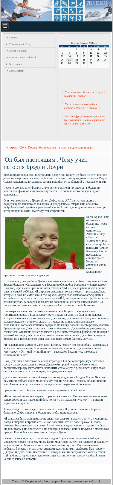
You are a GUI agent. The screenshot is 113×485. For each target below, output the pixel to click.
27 (62, 63)
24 (91, 60)
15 (76, 56)
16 (84, 56)
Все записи (15, 64)
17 (91, 56)
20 (62, 60)
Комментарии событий (22, 57)
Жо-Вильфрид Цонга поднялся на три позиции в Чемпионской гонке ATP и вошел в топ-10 (84, 119)
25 (98, 60)
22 (76, 60)
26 (105, 60)
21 (69, 60)
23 (84, 60)
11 (98, 53)
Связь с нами (16, 70)
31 (91, 63)
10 (91, 53)
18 (98, 56)
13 (62, 56)
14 (69, 56)
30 (84, 63)
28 (69, 63)
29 (76, 63)
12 (105, 53)
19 (105, 56)
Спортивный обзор (20, 44)
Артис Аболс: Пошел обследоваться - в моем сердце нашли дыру (51, 147)
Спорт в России (18, 50)
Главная (13, 37)
